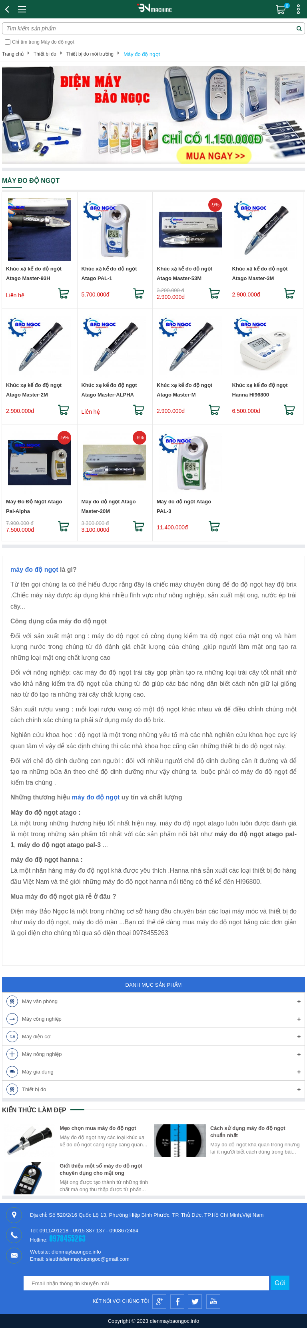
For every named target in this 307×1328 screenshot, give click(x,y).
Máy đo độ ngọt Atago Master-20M (109, 506)
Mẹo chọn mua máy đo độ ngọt (98, 1128)
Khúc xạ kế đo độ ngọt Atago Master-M (184, 390)
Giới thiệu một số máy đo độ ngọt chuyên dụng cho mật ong (101, 1169)
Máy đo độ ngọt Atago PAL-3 (184, 506)
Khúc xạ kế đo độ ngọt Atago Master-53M (184, 273)
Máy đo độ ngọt (142, 54)
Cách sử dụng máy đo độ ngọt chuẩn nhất (247, 1131)
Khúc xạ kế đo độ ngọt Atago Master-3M (260, 273)
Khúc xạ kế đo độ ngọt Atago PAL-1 (109, 273)
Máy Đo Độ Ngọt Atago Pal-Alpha (34, 506)
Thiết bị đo (45, 54)
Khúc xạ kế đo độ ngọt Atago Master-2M (34, 390)
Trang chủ (13, 54)
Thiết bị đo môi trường (90, 54)
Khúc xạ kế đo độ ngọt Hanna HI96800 (260, 390)
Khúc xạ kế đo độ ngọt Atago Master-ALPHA (109, 390)
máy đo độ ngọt (34, 569)
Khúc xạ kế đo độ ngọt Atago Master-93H (34, 273)
